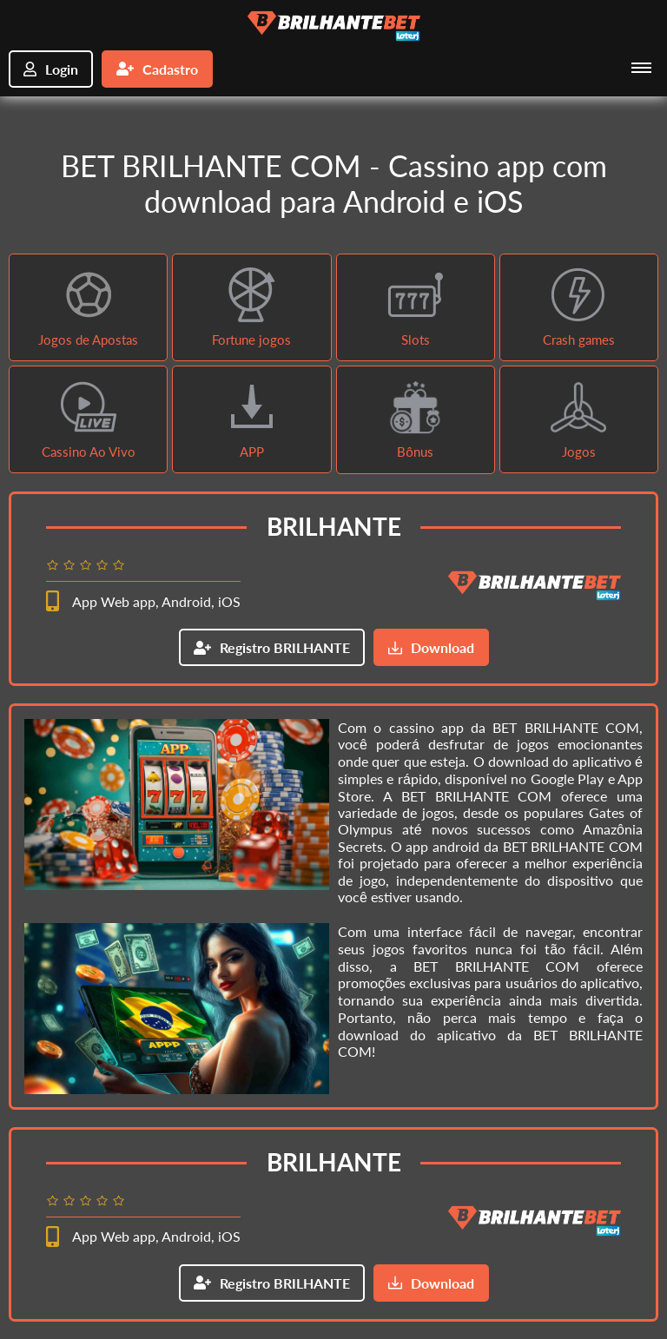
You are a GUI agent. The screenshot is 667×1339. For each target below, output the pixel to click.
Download (431, 647)
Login (50, 69)
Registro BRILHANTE (272, 647)
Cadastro (157, 69)
